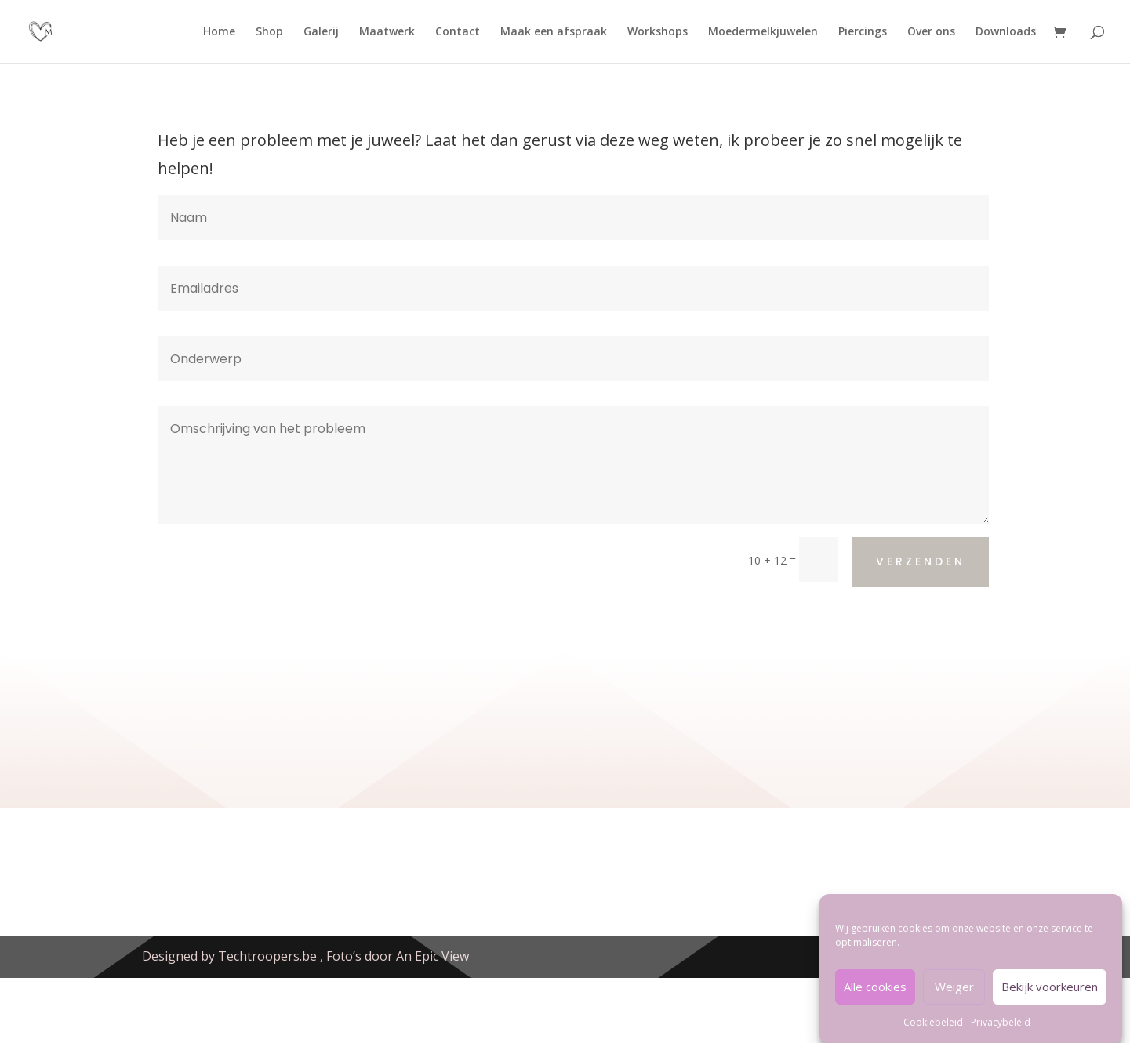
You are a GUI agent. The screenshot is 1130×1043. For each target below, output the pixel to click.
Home (219, 32)
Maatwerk (387, 32)
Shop (269, 32)
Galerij (321, 32)
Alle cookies (875, 997)
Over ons (931, 32)
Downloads (1006, 32)
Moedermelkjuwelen (763, 32)
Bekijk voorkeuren (1049, 997)
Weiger (954, 997)
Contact (457, 32)
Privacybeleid (1000, 1032)
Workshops (657, 32)
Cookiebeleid (933, 1032)
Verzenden (920, 561)
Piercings (862, 32)
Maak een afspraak (553, 32)
